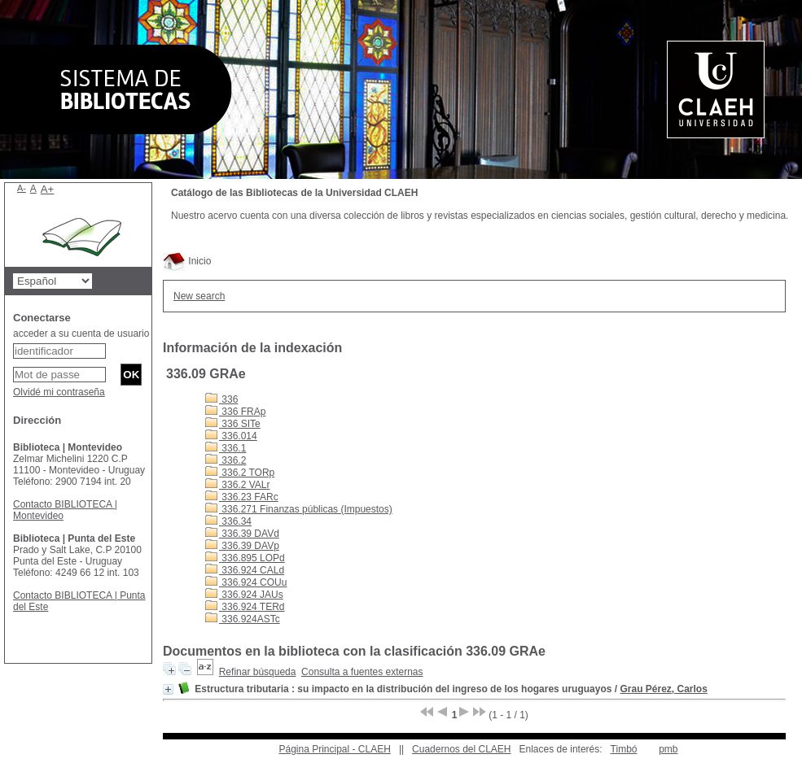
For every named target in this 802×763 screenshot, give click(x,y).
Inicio (187, 261)
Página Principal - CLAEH (334, 749)
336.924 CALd (244, 570)
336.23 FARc (241, 497)
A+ (48, 189)
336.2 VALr (237, 484)
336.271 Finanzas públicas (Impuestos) (298, 509)
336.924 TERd (245, 607)
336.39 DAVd (242, 533)
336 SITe (233, 423)
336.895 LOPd (245, 558)
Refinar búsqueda (257, 672)
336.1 (225, 448)
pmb (668, 749)
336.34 (228, 521)
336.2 (225, 460)
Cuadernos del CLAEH (461, 749)
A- (21, 188)
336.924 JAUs (244, 594)
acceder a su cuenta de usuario (81, 333)
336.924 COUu (246, 582)
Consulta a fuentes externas (362, 672)
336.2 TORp (239, 472)
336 (221, 399)
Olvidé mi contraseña (59, 392)
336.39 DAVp (242, 546)
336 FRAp (235, 411)
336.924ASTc (242, 619)
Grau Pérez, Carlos (663, 689)
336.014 (231, 436)
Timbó (624, 749)
